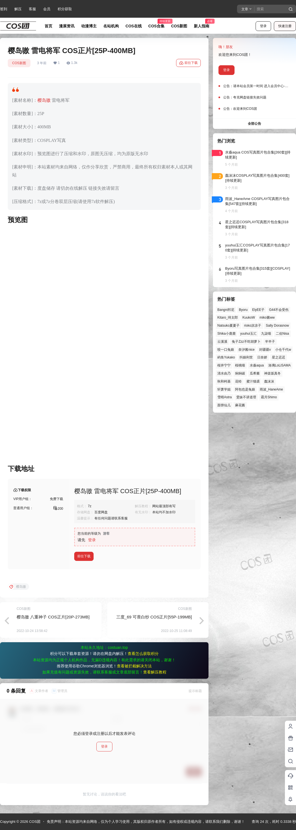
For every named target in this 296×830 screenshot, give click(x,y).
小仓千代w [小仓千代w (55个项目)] (283, 350)
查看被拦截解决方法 (134, 666)
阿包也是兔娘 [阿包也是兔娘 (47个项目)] (245, 389)
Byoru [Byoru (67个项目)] (243, 310)
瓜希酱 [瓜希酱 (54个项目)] (255, 373)
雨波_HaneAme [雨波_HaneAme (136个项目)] (271, 389)
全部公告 (254, 124)
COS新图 (19, 63)
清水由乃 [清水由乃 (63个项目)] (224, 373)
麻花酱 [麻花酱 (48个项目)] (240, 405)
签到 (3, 9)
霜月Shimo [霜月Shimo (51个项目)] (269, 397)
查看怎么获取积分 (143, 653)
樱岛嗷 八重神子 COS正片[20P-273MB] (53, 617)
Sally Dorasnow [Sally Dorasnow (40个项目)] (277, 325)
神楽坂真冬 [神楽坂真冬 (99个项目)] (272, 373)
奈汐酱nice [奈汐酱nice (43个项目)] (246, 350)
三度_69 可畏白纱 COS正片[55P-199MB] (154, 617)
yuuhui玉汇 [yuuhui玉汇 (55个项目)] (248, 333)
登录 (263, 26)
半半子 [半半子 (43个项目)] (270, 342)
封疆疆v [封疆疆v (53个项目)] (265, 350)
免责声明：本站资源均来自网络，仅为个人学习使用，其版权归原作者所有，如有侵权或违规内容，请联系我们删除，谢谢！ (146, 821)
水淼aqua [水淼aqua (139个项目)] (257, 365)
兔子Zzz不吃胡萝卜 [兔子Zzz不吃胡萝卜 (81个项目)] (246, 342)
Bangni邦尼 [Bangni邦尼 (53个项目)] (225, 310)
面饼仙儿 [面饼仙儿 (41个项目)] (224, 405)
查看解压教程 (154, 672)
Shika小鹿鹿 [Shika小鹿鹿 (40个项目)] (226, 333)
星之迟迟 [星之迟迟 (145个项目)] (278, 357)
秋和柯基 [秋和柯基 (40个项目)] (224, 381)
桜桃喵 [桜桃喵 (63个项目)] (240, 365)
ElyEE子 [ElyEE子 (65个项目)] (258, 310)
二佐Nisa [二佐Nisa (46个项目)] (282, 333)
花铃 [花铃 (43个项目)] (238, 381)
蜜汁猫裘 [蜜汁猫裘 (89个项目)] (253, 381)
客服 (32, 9)
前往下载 (188, 63)
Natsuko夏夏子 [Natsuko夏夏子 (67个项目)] (228, 325)
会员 (46, 9)
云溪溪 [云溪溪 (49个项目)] (222, 342)
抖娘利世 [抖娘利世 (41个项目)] (246, 357)
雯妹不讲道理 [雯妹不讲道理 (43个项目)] (246, 397)
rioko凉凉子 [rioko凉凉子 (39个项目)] (252, 325)
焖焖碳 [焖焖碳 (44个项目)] (240, 373)
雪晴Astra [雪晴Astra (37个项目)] (224, 397)
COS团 (34, 821)
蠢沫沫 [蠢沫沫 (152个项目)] (269, 381)
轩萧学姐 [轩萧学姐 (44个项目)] (224, 389)
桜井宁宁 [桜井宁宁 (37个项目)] (224, 365)
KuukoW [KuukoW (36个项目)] (248, 317)
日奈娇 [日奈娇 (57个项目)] (262, 357)
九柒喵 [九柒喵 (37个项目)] (266, 333)
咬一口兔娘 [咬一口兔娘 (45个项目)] (225, 350)
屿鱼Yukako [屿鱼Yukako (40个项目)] (226, 357)
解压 (18, 9)
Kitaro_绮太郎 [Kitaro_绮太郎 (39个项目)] (227, 317)
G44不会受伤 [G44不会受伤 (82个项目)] (279, 310)
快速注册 (285, 26)
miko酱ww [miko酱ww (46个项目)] (267, 317)
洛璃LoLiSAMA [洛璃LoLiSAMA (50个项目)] (279, 365)
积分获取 (65, 9)
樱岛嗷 (44, 100)
